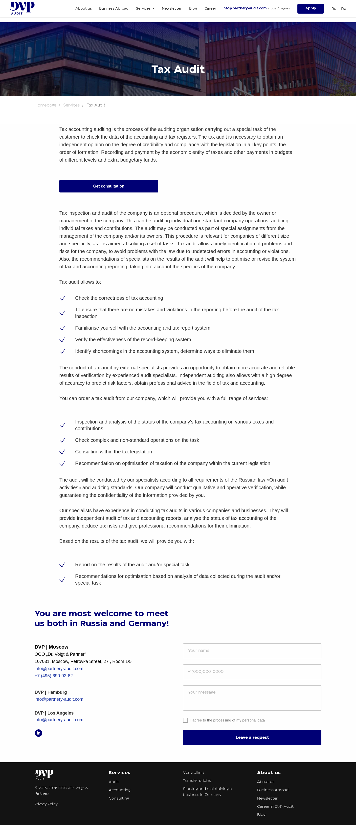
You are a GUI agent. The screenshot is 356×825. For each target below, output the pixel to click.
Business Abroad (114, 8)
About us (83, 8)
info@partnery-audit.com (244, 8)
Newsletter (172, 8)
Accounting (120, 790)
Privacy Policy (46, 804)
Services (71, 105)
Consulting (119, 798)
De (343, 9)
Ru (334, 9)
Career (210, 8)
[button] (310, 9)
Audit (114, 782)
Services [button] (144, 8)
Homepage (45, 105)
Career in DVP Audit (275, 806)
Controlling (193, 772)
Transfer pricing (197, 781)
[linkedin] (38, 733)
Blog (193, 8)
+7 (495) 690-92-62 (54, 675)
